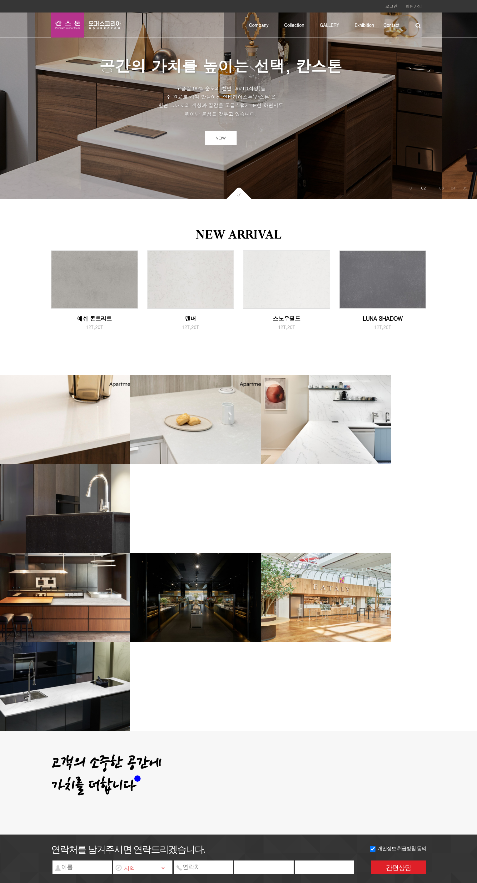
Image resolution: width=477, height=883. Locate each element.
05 (464, 192)
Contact (391, 25)
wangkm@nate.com (294, 764)
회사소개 (62, 757)
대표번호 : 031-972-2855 (207, 764)
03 (441, 192)
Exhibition (364, 25)
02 (427, 192)
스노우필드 (287, 325)
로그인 (391, 6)
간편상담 (398, 867)
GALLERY (329, 25)
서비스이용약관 (133, 757)
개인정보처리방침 (94, 757)
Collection (294, 25)
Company (259, 25)
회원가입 (414, 6)
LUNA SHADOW (382, 325)
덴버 (190, 325)
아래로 (238, 197)
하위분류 (271, 25)
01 (411, 192)
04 (452, 192)
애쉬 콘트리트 (94, 325)
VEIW (238, 140)
